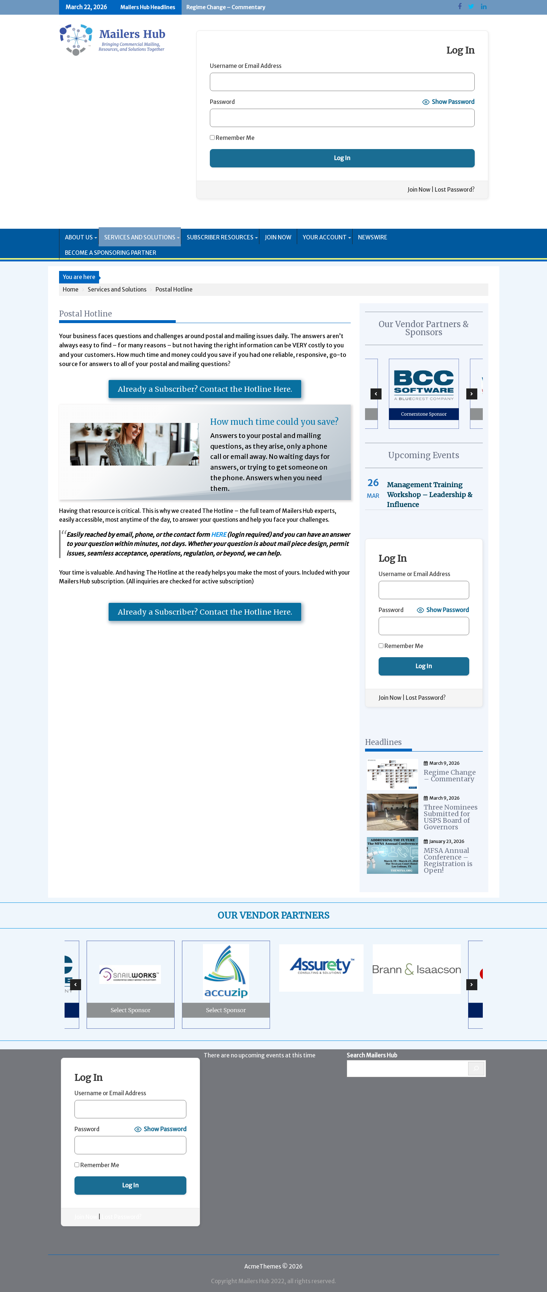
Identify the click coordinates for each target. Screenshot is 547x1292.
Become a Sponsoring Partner (110, 252)
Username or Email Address (245, 65)
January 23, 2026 (444, 840)
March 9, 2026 (442, 763)
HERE (218, 534)
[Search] (476, 1067)
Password (222, 101)
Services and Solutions (139, 237)
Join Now (419, 189)
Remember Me (232, 137)
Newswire (372, 237)
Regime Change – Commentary (225, 7)
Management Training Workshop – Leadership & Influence (430, 495)
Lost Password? (455, 189)
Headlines (383, 742)
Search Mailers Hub (372, 1053)
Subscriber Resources (220, 237)
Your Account (325, 237)
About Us (79, 237)
